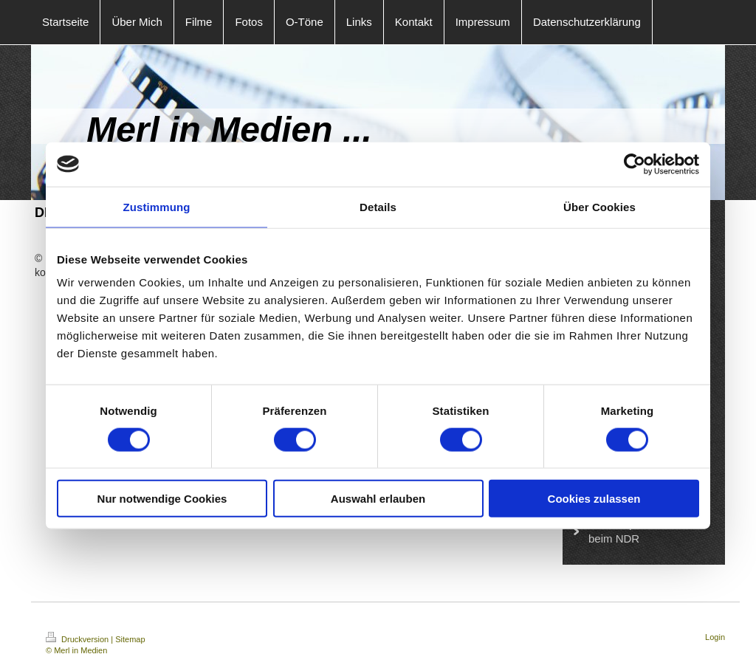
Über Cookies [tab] (599, 206)
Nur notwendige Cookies (162, 498)
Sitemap (130, 639)
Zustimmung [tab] (156, 206)
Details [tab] (378, 206)
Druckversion (78, 639)
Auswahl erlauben (378, 498)
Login (715, 637)
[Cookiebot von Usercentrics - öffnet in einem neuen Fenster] (634, 164)
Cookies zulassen (594, 498)
